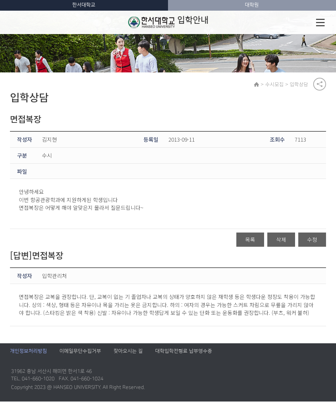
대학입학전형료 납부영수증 (183, 354)
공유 (319, 84)
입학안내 (168, 22)
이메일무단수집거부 (80, 354)
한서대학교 (83, 5)
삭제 (281, 242)
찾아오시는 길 (128, 354)
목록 (250, 242)
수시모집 (276, 84)
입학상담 (301, 84)
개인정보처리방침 (28, 354)
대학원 (252, 5)
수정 (312, 242)
